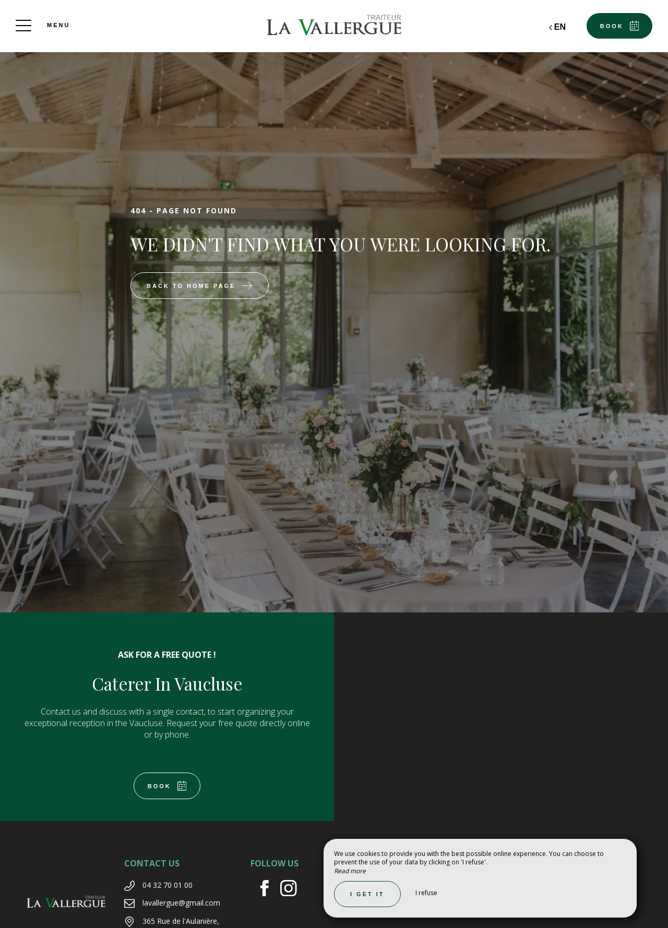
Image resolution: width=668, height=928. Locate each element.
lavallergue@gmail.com (181, 903)
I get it (367, 894)
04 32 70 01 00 (167, 885)
